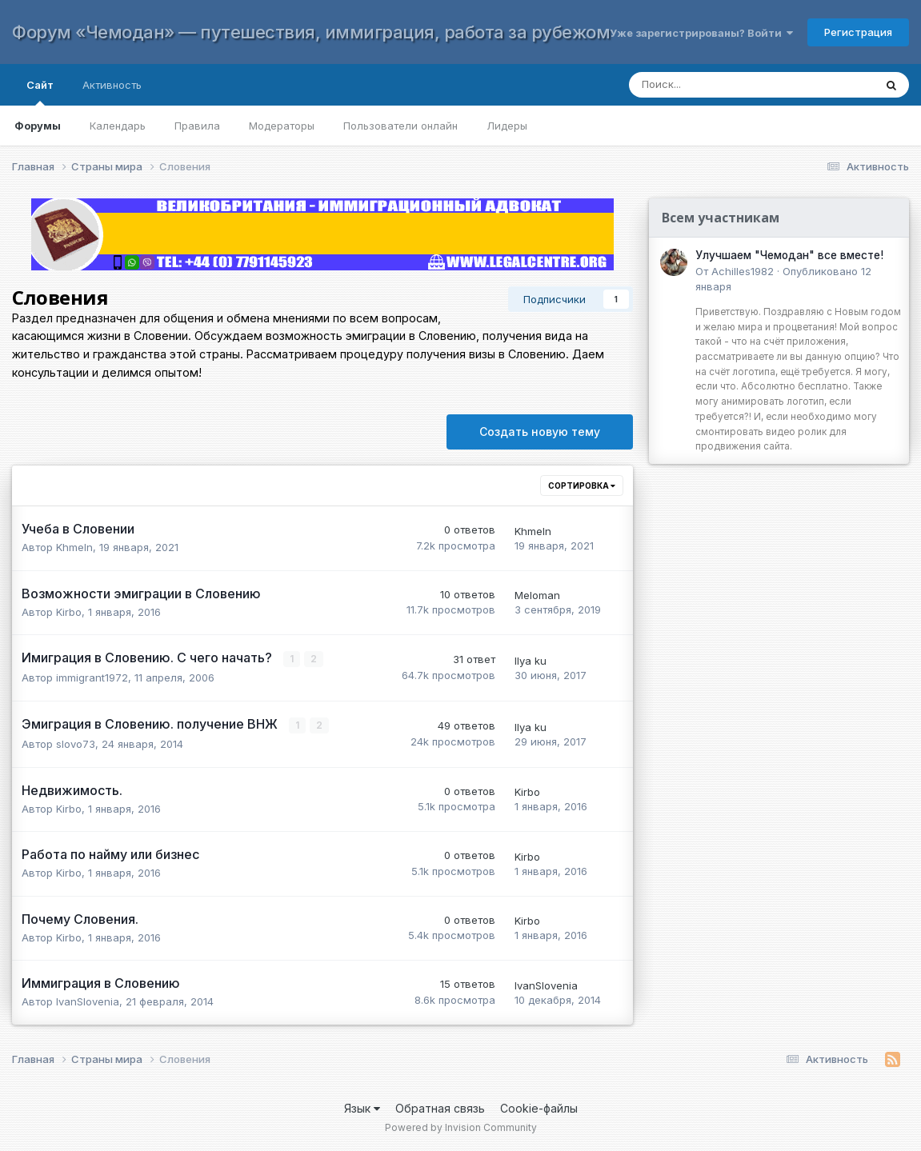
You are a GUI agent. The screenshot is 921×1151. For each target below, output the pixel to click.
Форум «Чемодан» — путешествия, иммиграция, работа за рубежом (311, 32)
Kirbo (69, 611)
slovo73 (75, 743)
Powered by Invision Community (461, 1127)
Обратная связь (440, 1107)
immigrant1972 (92, 677)
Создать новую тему (539, 431)
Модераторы (281, 125)
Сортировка (581, 485)
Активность (112, 84)
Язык (362, 1107)
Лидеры (507, 125)
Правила (197, 125)
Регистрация (858, 32)
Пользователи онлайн (400, 125)
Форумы (37, 125)
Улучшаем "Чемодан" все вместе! (789, 255)
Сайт (40, 92)
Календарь (118, 125)
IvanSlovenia (87, 1001)
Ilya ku (531, 660)
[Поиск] (736, 85)
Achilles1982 (742, 271)
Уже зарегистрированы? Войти (701, 32)
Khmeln (74, 547)
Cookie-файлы (539, 1107)
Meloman (537, 595)
